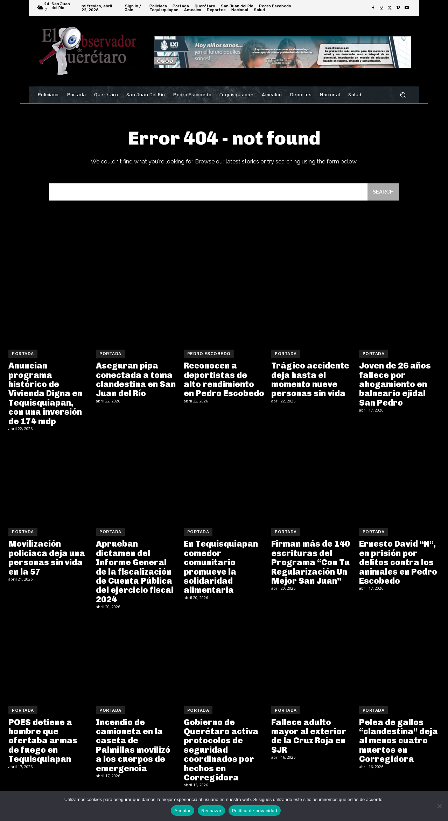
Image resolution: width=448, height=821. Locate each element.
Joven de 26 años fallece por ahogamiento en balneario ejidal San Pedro (395, 384)
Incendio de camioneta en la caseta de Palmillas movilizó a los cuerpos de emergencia (133, 745)
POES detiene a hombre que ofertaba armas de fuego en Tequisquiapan (42, 740)
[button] (402, 95)
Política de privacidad (254, 810)
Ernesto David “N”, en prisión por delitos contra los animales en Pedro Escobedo (398, 562)
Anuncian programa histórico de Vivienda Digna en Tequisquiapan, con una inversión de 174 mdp (45, 393)
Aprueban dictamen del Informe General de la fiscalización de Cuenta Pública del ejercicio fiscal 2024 (135, 571)
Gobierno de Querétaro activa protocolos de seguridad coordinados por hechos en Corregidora (221, 750)
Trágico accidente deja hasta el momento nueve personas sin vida (310, 379)
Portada (23, 353)
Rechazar (211, 810)
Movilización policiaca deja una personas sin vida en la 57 (46, 557)
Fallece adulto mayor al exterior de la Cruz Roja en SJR (308, 736)
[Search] (383, 192)
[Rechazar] (439, 805)
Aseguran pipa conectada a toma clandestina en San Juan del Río (136, 379)
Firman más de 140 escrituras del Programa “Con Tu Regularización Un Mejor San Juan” (310, 562)
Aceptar (182, 810)
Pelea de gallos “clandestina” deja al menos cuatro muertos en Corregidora (398, 740)
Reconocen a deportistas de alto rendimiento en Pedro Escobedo (224, 379)
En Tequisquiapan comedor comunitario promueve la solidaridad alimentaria (221, 567)
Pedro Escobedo (209, 353)
